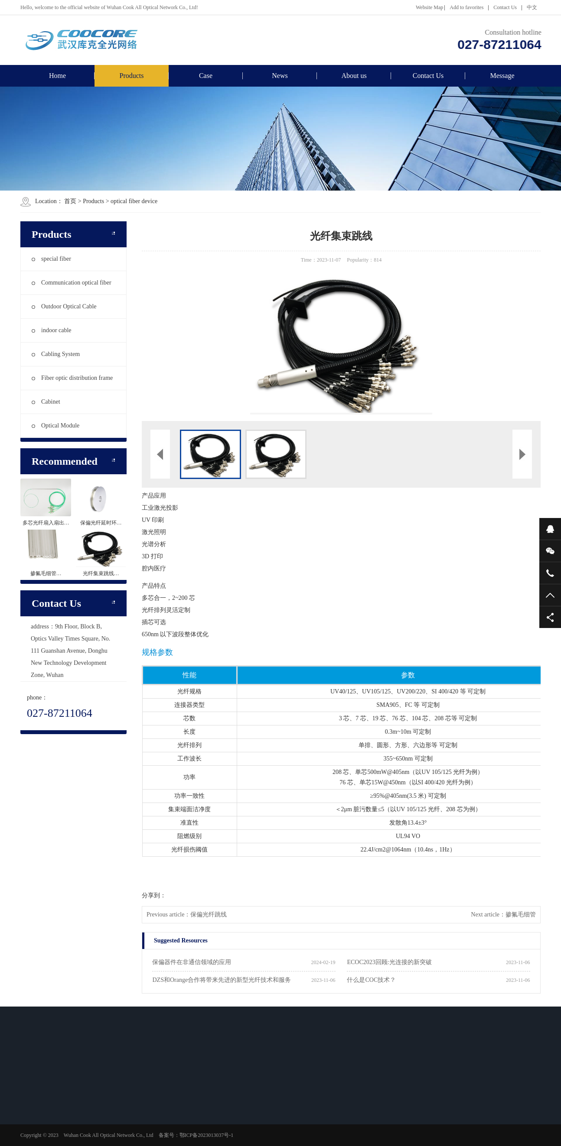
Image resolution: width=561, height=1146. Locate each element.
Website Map (429, 7)
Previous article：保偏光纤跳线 (187, 914)
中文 (532, 7)
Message (502, 75)
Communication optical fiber (71, 282)
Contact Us (505, 7)
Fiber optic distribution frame (72, 378)
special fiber (51, 259)
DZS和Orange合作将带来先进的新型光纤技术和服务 (221, 980)
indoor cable (52, 330)
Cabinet (46, 401)
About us (353, 75)
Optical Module (55, 425)
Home (57, 75)
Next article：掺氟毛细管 (503, 914)
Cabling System (56, 354)
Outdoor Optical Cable (64, 306)
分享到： (154, 895)
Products (132, 75)
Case (205, 75)
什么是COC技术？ (371, 980)
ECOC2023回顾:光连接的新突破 (389, 962)
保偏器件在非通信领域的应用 (191, 962)
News (279, 75)
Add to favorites (466, 7)
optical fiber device (134, 201)
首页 (70, 201)
